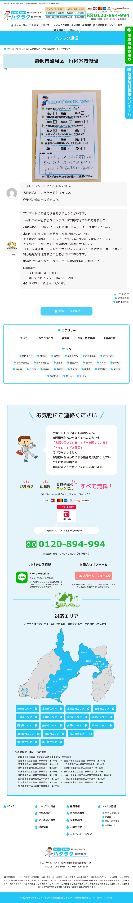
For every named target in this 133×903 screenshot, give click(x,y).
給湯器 (65, 338)
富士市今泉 (72, 355)
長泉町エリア (49, 717)
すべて (24, 338)
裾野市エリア (99, 717)
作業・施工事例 (86, 338)
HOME (10, 806)
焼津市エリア (99, 725)
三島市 (102, 362)
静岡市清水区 (42, 362)
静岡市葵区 (27, 355)
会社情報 (75, 25)
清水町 (19, 369)
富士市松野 (108, 355)
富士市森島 (90, 355)
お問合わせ (73, 30)
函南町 (46, 369)
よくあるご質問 (61, 25)
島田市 (73, 369)
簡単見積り (59, 30)
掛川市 (82, 375)
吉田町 (117, 369)
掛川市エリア (49, 742)
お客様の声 (123, 298)
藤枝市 (60, 369)
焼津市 (87, 369)
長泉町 (116, 362)
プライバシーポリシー (82, 833)
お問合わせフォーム (93, 576)
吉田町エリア (52, 733)
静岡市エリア (24, 708)
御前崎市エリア (25, 733)
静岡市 (43, 355)
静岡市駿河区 (122, 301)
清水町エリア (74, 717)
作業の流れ (46, 25)
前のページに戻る (66, 311)
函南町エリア (24, 725)
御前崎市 (102, 369)
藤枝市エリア (49, 725)
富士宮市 (74, 362)
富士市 (59, 362)
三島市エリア (24, 717)
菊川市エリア (24, 742)
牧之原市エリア (78, 733)
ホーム (16, 25)
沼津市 (89, 362)
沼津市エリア (102, 708)
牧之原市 (54, 375)
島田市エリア (74, 725)
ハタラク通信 (115, 25)
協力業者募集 (100, 25)
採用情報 (86, 25)
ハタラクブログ (44, 338)
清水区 (57, 355)
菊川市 (69, 375)
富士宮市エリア (75, 708)
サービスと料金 (31, 25)
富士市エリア (49, 708)
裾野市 (32, 369)
